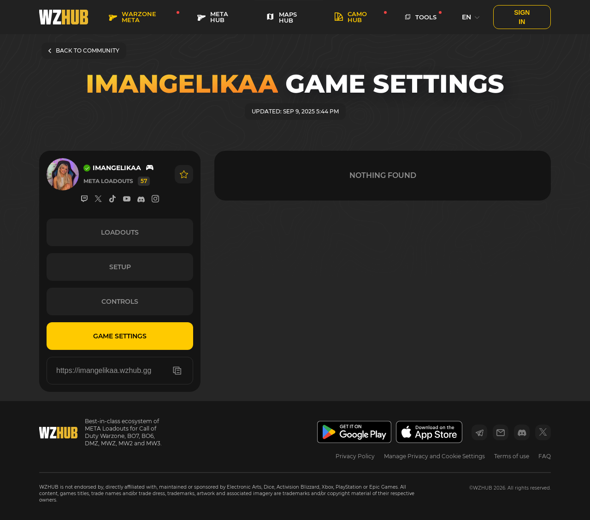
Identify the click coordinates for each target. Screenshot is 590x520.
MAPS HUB (281, 17)
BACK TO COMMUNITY (83, 50)
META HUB (212, 17)
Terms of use (511, 456)
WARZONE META (132, 17)
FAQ (544, 456)
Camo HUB (351, 17)
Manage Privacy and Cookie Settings (434, 456)
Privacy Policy (355, 456)
